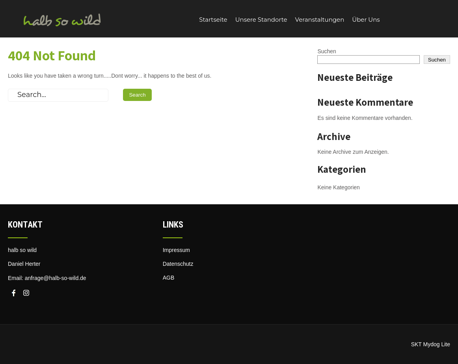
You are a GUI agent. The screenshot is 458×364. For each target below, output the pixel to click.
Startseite (213, 19)
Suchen (326, 51)
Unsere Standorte (261, 19)
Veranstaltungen (319, 19)
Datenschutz (178, 264)
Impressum (176, 250)
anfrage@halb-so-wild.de (55, 278)
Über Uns (366, 19)
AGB (169, 277)
